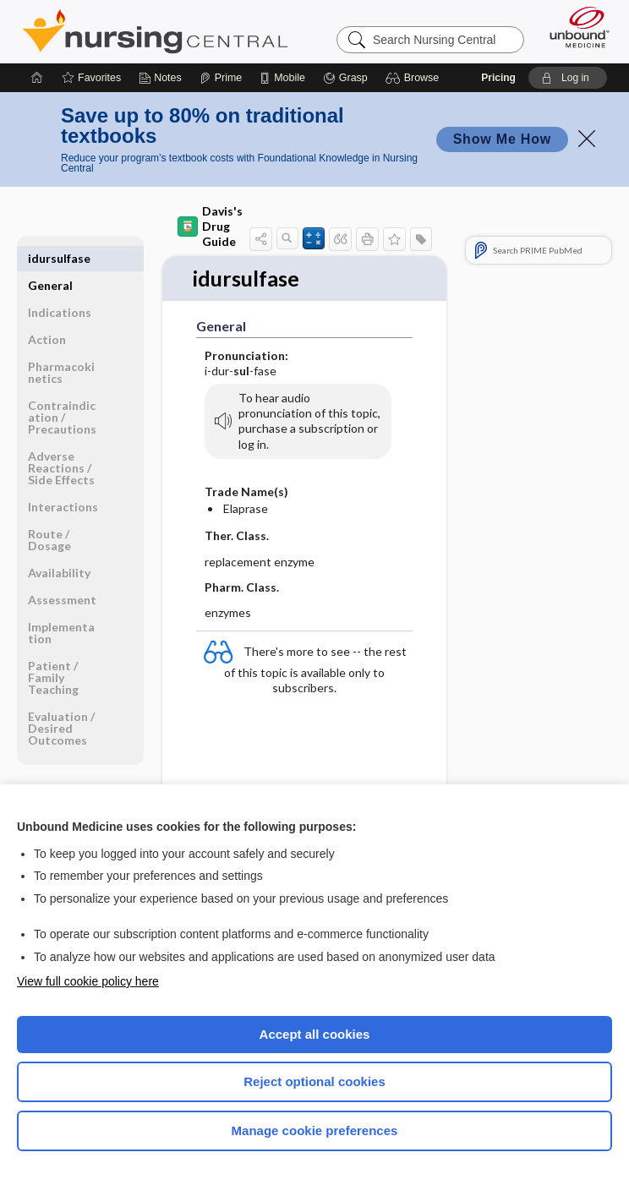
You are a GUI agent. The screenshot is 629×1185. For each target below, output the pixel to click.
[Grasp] (345, 77)
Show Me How (502, 139)
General (50, 258)
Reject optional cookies (314, 1081)
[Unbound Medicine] (574, 27)
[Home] (37, 77)
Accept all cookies (315, 1034)
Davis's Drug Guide (210, 226)
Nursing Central (155, 31)
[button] (415, 77)
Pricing (498, 78)
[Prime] (221, 77)
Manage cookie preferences (315, 1130)
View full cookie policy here (88, 981)
